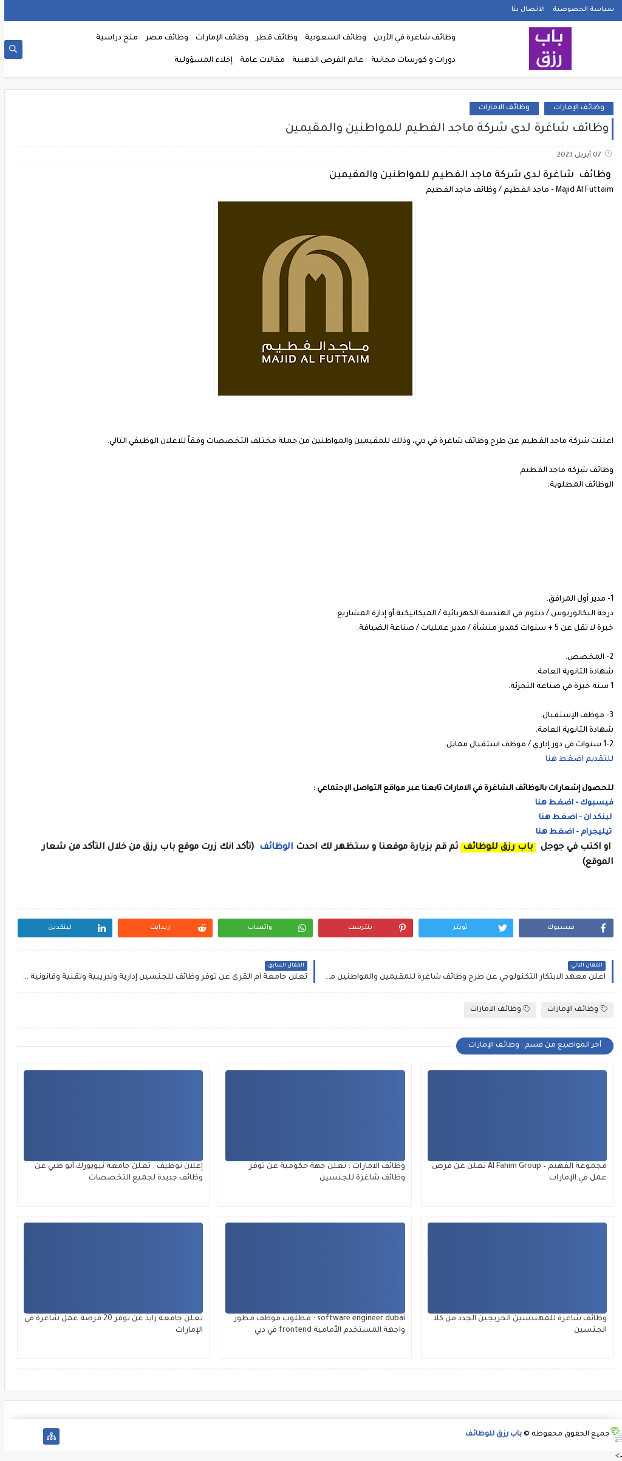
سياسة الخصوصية (579, 9)
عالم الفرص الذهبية (324, 60)
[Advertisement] (311, 546)
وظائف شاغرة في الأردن (410, 38)
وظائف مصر (162, 38)
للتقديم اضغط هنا (575, 759)
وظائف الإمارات (217, 38)
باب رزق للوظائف (489, 1435)
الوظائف (271, 847)
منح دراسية (113, 38)
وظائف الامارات (499, 108)
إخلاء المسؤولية (199, 60)
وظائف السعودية (331, 38)
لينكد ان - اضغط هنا (572, 818)
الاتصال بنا (524, 9)
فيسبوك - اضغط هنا (570, 803)
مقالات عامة (258, 60)
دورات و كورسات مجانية (409, 60)
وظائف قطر (272, 38)
